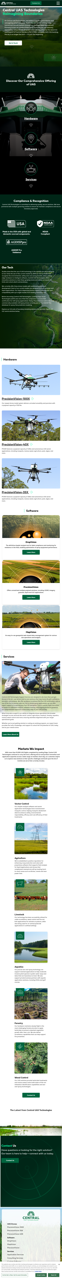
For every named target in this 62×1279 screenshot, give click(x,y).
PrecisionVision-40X (15, 444)
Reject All (53, 1275)
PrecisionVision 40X (15, 1234)
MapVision (11, 1244)
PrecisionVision (13, 1247)
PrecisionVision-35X (15, 492)
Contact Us (36, 3)
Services (31, 179)
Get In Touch (13, 43)
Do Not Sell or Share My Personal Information (14, 1275)
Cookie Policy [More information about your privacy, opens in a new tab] (38, 1271)
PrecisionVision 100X (15, 1227)
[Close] (59, 1264)
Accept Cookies (41, 1275)
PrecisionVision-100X (16, 398)
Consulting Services (15, 1258)
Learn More (6, 516)
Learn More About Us (10, 734)
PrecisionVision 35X (15, 1230)
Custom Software (14, 1261)
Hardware (31, 118)
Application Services (15, 1254)
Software (31, 149)
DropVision (11, 1241)
